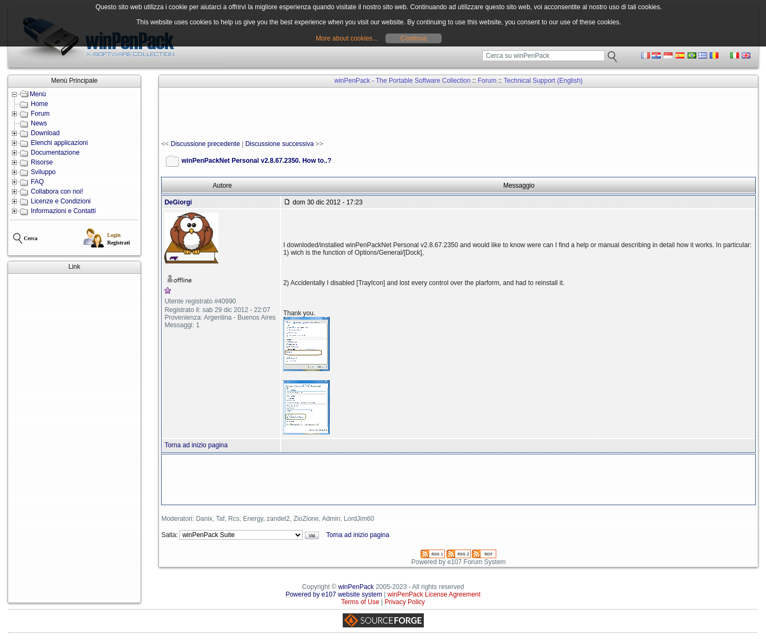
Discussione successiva (279, 144)
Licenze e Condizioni (61, 201)
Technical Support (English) (543, 80)
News (39, 123)
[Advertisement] (74, 438)
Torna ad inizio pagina (196, 445)
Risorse (42, 162)
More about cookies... (347, 38)
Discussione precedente (205, 144)
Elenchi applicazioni (59, 143)
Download (45, 133)
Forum (40, 113)
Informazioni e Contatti (63, 211)
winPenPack (356, 587)
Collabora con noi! (57, 191)
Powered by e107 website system (333, 594)
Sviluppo (43, 172)
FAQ (37, 182)
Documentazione (55, 152)
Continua (414, 38)
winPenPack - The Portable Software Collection (403, 80)
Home (39, 104)
